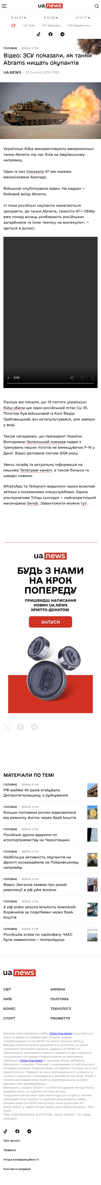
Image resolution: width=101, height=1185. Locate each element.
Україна (57, 989)
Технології (60, 1009)
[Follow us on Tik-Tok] (39, 34)
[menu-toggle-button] (4, 6)
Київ (7, 999)
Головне (10, 48)
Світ (7, 989)
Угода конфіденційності (21, 1159)
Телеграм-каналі (36, 470)
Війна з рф (30, 48)
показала (35, 171)
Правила (9, 1149)
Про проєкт (11, 1140)
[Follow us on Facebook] (50, 34)
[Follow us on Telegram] (62, 34)
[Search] (96, 6)
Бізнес (9, 1009)
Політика (59, 999)
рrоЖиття (60, 1018)
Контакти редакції (16, 1168)
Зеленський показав (46, 442)
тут (84, 503)
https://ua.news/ (60, 1033)
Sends (32, 503)
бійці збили (14, 408)
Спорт (9, 1018)
